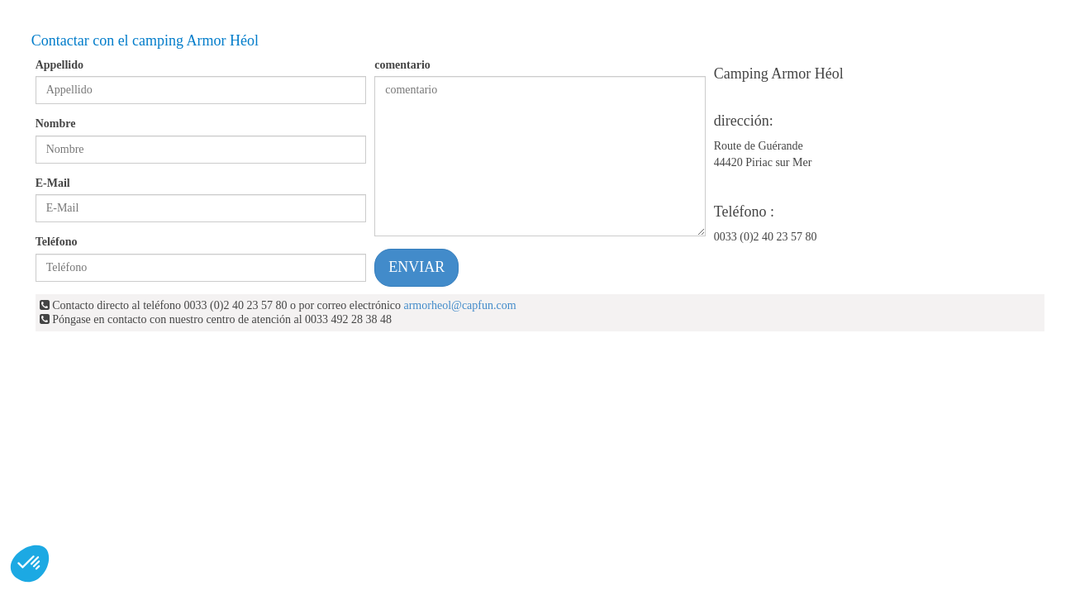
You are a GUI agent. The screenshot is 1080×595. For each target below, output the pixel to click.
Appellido (59, 65)
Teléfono (57, 242)
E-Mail (53, 183)
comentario (402, 65)
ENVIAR (416, 267)
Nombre (56, 123)
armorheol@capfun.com (459, 305)
